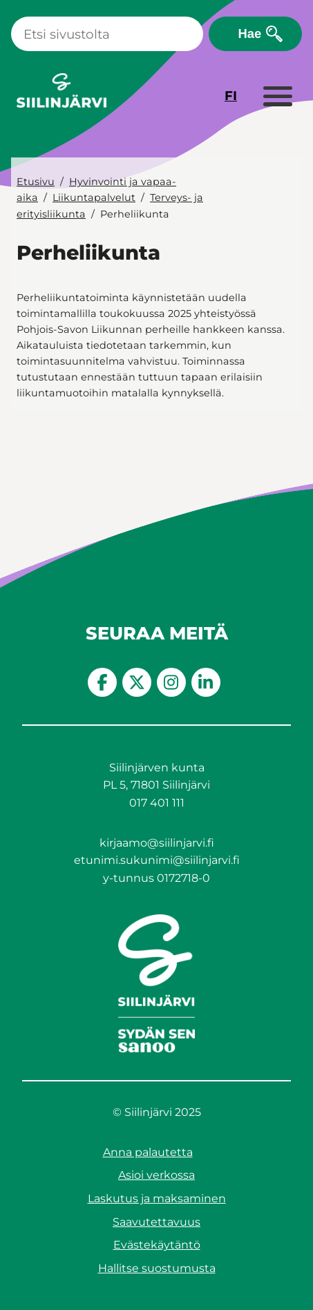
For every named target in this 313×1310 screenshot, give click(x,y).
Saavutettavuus (156, 1222)
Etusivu (36, 181)
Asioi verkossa (156, 1175)
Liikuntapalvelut (94, 197)
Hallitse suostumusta (157, 1268)
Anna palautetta (148, 1152)
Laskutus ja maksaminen (157, 1198)
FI (231, 96)
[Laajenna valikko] (277, 97)
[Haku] (107, 34)
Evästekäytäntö (156, 1244)
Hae (249, 33)
